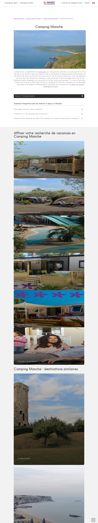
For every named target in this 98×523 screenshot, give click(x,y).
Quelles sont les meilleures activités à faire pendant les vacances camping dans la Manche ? (46, 118)
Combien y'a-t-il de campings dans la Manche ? (31, 114)
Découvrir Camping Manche (25, 96)
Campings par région (10, 3)
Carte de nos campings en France (72, 3)
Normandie (42, 72)
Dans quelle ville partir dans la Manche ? (28, 109)
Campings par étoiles (26, 3)
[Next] (85, 238)
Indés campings (19, 18)
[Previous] (13, 238)
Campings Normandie (50, 18)
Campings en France (33, 18)
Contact (87, 3)
